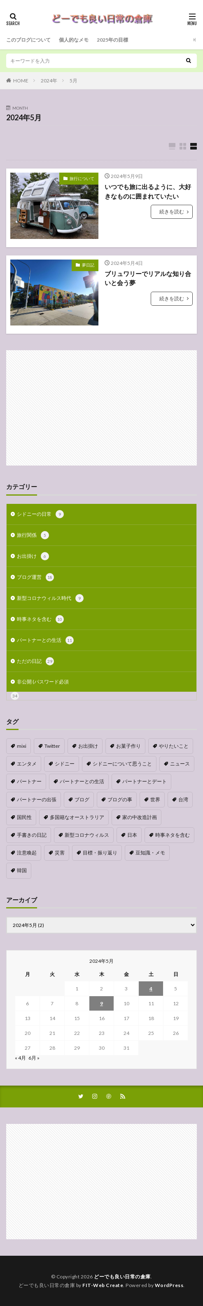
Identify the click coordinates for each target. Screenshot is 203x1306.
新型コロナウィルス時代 (50, 598)
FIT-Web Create (102, 1285)
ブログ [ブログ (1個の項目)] (82, 799)
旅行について (82, 178)
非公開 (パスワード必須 (43, 682)
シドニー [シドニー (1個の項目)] (65, 764)
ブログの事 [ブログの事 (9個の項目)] (119, 799)
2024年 (49, 80)
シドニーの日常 (40, 514)
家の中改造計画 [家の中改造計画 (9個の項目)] (139, 817)
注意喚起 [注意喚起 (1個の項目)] (27, 853)
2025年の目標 (112, 40)
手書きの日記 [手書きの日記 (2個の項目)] (32, 835)
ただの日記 (35, 661)
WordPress (169, 1285)
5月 (73, 80)
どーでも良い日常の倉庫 (122, 1276)
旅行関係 (33, 535)
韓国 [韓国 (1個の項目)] (22, 870)
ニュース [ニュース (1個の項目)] (180, 764)
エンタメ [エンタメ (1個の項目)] (27, 764)
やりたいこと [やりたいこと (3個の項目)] (174, 746)
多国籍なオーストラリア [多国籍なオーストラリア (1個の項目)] (77, 817)
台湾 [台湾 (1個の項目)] (183, 799)
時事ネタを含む (40, 619)
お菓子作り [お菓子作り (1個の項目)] (128, 746)
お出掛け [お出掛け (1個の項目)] (88, 746)
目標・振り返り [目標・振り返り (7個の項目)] (100, 853)
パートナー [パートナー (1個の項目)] (29, 781)
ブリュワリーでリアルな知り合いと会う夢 (148, 278)
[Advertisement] (101, 408)
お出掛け (33, 556)
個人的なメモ (74, 40)
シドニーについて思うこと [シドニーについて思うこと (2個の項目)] (122, 764)
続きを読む (171, 211)
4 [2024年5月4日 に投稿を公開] (150, 988)
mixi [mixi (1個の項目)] (21, 746)
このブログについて (28, 40)
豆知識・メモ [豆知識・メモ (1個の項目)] (150, 853)
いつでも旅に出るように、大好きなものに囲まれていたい (148, 191)
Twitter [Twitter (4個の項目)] (52, 746)
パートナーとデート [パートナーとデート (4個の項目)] (144, 781)
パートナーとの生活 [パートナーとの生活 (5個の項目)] (82, 781)
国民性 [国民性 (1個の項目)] (24, 817)
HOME (20, 80)
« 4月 (20, 1058)
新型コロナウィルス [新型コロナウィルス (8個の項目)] (87, 835)
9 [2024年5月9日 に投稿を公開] (101, 1003)
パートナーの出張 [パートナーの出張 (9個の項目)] (36, 799)
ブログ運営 (35, 577)
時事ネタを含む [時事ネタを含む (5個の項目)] (172, 835)
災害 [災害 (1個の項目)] (60, 853)
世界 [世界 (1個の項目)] (155, 799)
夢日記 (88, 264)
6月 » (34, 1058)
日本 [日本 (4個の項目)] (132, 835)
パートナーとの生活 (45, 640)
